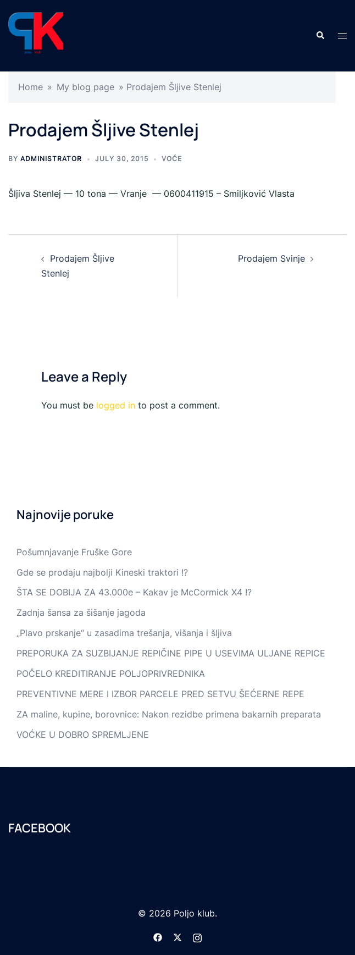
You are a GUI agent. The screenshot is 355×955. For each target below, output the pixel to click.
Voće (172, 158)
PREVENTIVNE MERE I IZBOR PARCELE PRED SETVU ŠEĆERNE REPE (160, 693)
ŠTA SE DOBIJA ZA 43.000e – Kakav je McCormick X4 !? (134, 592)
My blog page (85, 86)
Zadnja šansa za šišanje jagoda (81, 612)
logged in (115, 405)
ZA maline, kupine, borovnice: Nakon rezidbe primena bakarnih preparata (168, 714)
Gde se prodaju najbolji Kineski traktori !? (102, 572)
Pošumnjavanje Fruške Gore (74, 551)
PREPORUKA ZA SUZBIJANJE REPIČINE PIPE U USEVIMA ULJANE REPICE (170, 653)
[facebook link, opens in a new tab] (157, 936)
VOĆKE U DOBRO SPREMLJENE (82, 734)
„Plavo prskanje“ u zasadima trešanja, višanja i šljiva (124, 632)
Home (30, 86)
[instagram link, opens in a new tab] (197, 936)
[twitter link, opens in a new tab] (177, 936)
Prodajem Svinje (271, 258)
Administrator (51, 158)
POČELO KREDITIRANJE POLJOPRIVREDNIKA (110, 673)
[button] (319, 35)
